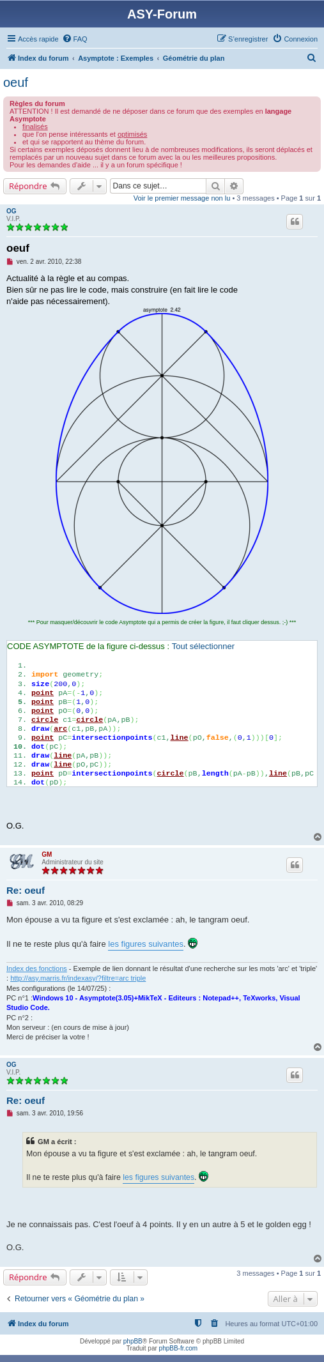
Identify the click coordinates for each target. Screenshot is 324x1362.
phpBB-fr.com (178, 1348)
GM (47, 854)
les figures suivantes (145, 944)
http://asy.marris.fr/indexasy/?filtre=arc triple (78, 978)
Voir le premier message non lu (182, 198)
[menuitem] (75, 39)
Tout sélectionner (203, 646)
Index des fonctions (36, 968)
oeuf (15, 82)
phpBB (133, 1341)
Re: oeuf (25, 890)
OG (11, 211)
